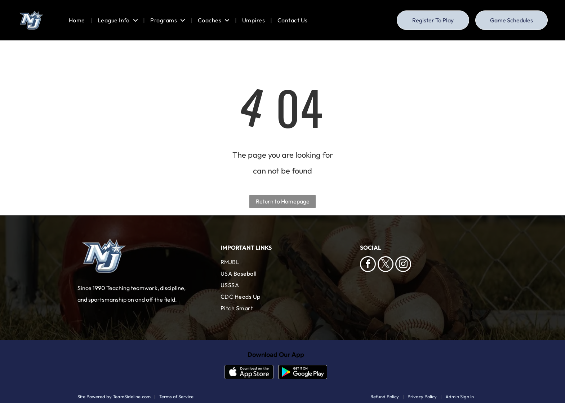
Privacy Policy (422, 396)
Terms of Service (176, 396)
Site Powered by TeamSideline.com (114, 396)
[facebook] (368, 265)
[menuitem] (77, 20)
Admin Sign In (459, 396)
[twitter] (385, 265)
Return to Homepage (283, 201)
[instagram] (403, 265)
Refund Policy (384, 396)
